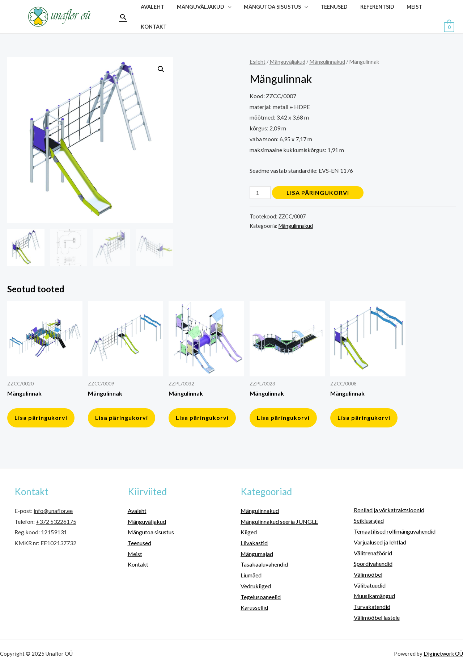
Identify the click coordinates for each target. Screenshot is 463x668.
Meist (135, 553)
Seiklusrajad (369, 520)
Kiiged (249, 532)
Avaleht (137, 510)
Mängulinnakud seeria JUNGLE (279, 521)
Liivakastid (254, 542)
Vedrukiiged (256, 586)
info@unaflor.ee (53, 510)
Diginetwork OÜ (443, 653)
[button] (160, 69)
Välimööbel (368, 574)
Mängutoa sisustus (151, 532)
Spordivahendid (373, 563)
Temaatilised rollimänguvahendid (395, 531)
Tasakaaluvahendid (264, 564)
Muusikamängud (374, 595)
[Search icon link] (123, 17)
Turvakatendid (372, 606)
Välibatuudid (370, 585)
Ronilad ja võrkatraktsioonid (389, 509)
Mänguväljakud (287, 61)
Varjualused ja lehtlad (380, 542)
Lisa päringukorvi (317, 192)
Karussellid (254, 607)
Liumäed (251, 575)
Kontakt (153, 27)
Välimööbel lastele (377, 617)
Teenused (139, 542)
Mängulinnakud (327, 61)
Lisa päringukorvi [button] (40, 417)
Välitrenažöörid (373, 553)
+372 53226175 (56, 521)
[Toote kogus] (260, 192)
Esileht (258, 61)
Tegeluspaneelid (261, 596)
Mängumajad (257, 553)
